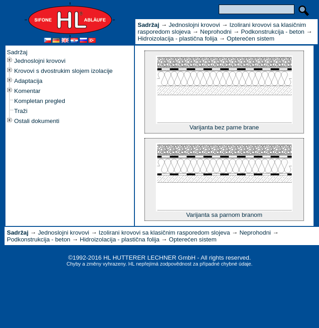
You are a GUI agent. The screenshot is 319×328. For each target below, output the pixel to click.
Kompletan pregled (39, 100)
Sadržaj (17, 52)
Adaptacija (28, 80)
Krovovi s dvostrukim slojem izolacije (63, 70)
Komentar (27, 90)
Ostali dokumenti (36, 121)
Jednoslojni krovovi (40, 60)
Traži (20, 111)
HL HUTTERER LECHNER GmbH (149, 257)
